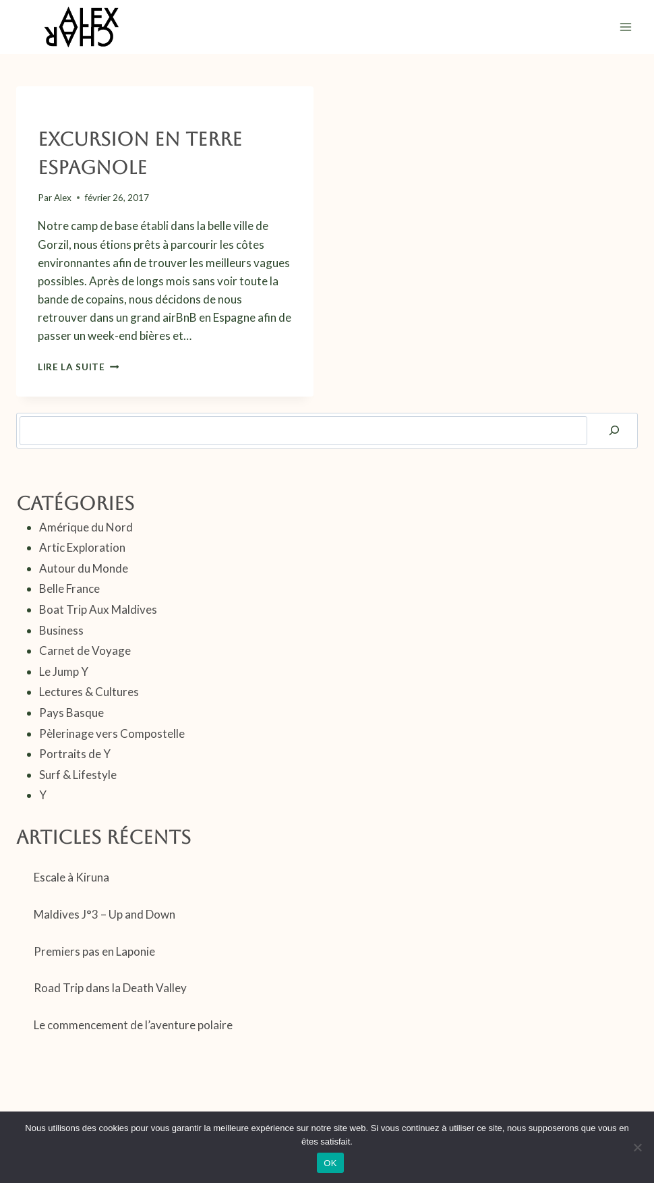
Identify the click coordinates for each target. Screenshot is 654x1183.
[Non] (637, 1147)
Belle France (69, 588)
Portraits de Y (75, 754)
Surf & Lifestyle (78, 775)
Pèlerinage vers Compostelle (112, 733)
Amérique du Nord (86, 527)
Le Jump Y (63, 671)
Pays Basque (159, 114)
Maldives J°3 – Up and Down (104, 914)
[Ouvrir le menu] (625, 26)
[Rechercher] (614, 430)
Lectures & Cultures (89, 692)
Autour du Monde (83, 568)
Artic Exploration (82, 547)
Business (61, 630)
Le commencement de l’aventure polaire (133, 1025)
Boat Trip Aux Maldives (98, 609)
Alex (62, 197)
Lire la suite (78, 367)
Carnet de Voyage (81, 114)
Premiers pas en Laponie (94, 951)
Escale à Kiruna (71, 877)
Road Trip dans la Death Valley (110, 988)
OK (330, 1163)
